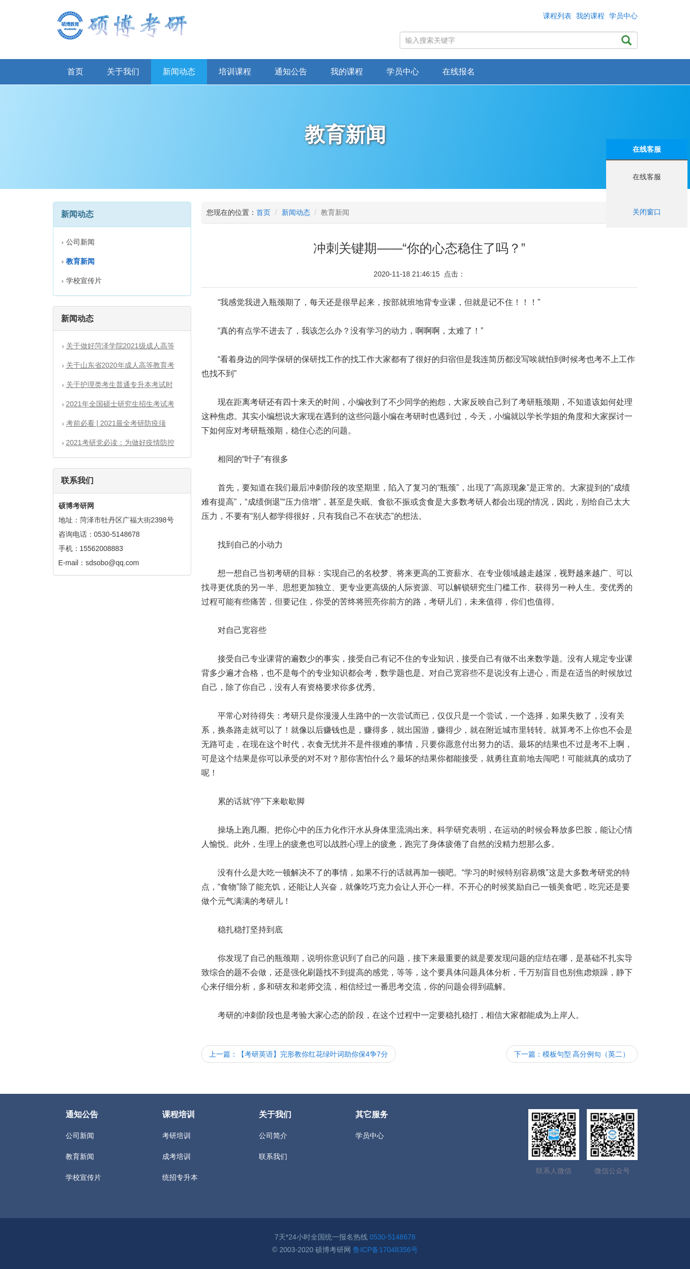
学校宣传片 (84, 281)
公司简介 (273, 1136)
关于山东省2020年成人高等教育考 (120, 365)
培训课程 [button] (235, 71)
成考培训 (176, 1156)
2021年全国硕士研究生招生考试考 (120, 404)
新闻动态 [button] (179, 71)
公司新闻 (80, 242)
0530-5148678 (392, 1237)
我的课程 (590, 16)
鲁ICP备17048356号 (385, 1250)
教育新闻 (80, 1156)
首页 (75, 71)
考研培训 (176, 1136)
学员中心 (623, 16)
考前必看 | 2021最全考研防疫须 (116, 423)
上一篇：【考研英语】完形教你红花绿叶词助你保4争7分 (298, 1054)
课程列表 (557, 16)
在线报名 (458, 71)
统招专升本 (180, 1177)
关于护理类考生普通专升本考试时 (119, 384)
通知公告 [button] (291, 71)
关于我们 (123, 71)
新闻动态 (296, 212)
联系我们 (273, 1156)
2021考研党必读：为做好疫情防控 (120, 442)
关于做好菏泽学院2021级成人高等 (120, 346)
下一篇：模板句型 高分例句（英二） (572, 1054)
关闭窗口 (647, 212)
